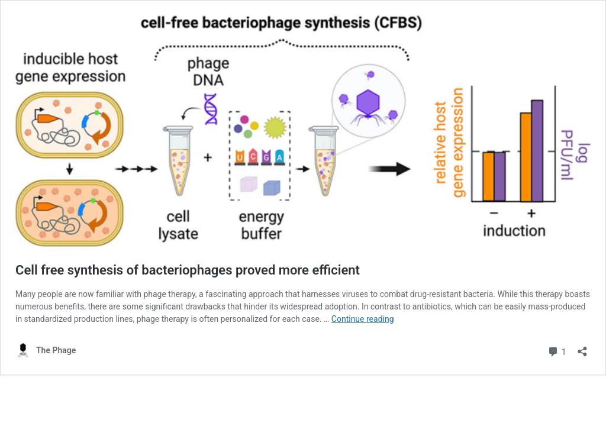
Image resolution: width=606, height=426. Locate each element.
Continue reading (362, 319)
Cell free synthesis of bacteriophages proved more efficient (187, 270)
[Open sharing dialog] (582, 347)
